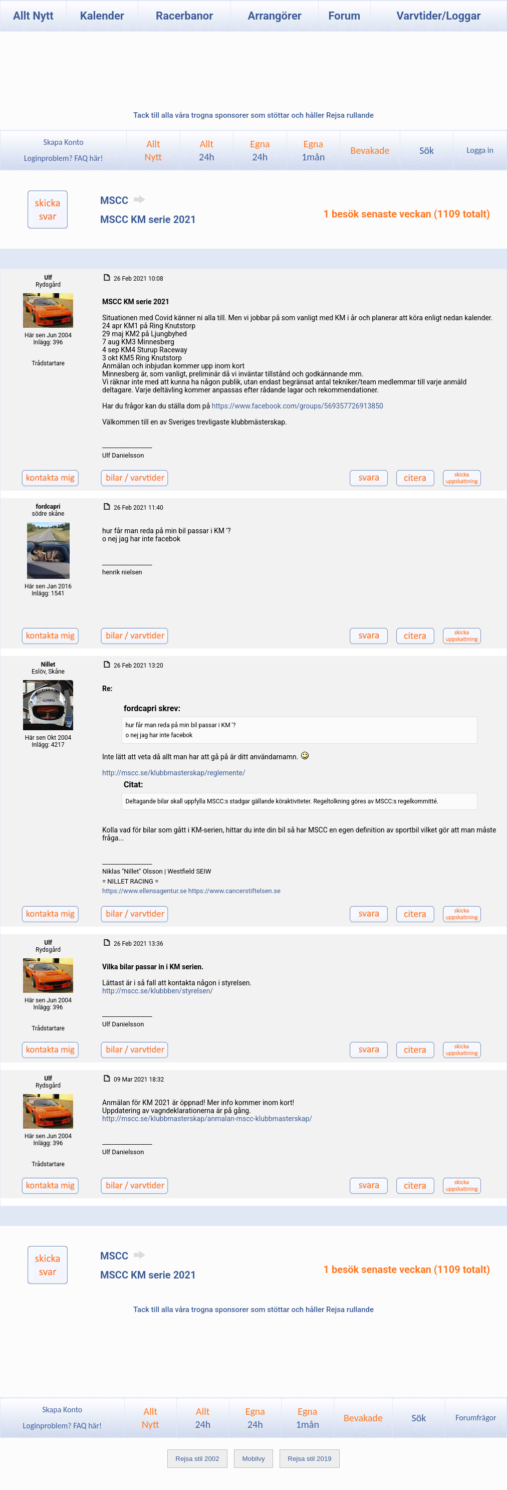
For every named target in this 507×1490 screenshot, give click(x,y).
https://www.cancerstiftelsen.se (234, 891)
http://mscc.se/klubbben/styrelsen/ (157, 991)
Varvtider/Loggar (438, 16)
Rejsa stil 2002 (197, 1458)
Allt (206, 150)
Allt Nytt (33, 16)
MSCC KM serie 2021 (148, 220)
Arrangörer (274, 16)
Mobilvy (253, 1458)
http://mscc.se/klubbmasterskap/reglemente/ (173, 773)
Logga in (480, 150)
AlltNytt (153, 150)
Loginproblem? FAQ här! (63, 158)
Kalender (102, 16)
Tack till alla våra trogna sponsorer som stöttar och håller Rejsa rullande (253, 115)
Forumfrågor (475, 1417)
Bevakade (370, 150)
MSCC (124, 200)
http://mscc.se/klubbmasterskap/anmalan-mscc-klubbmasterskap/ (207, 1119)
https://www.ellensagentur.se (144, 891)
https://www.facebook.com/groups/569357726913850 (297, 406)
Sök (426, 150)
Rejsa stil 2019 (309, 1458)
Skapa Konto (64, 142)
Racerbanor (184, 16)
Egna (260, 150)
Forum (345, 16)
